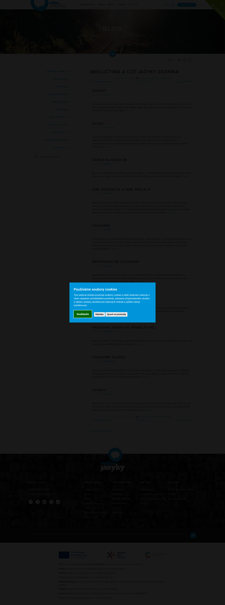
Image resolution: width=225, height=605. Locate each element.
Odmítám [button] (99, 314)
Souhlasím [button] (83, 314)
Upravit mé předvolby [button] (116, 314)
